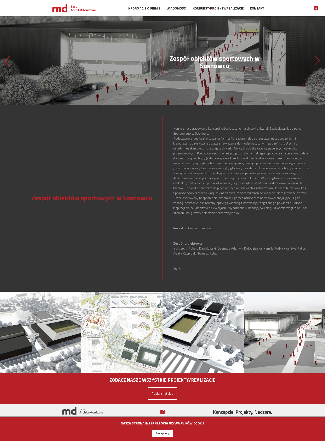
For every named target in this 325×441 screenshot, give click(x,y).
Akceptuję (162, 433)
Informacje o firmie (143, 8)
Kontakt (257, 8)
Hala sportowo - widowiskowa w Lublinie (7, 60)
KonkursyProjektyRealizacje (218, 8)
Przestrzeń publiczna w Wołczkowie (317, 60)
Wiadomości (177, 8)
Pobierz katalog (162, 393)
